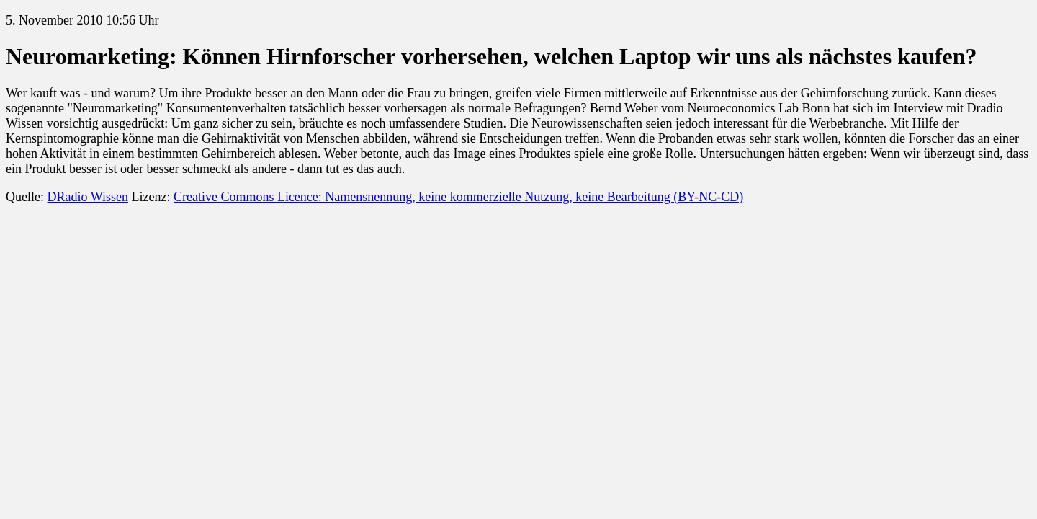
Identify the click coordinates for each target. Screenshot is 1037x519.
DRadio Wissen (87, 197)
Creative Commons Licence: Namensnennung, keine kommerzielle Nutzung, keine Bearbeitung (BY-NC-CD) (458, 197)
